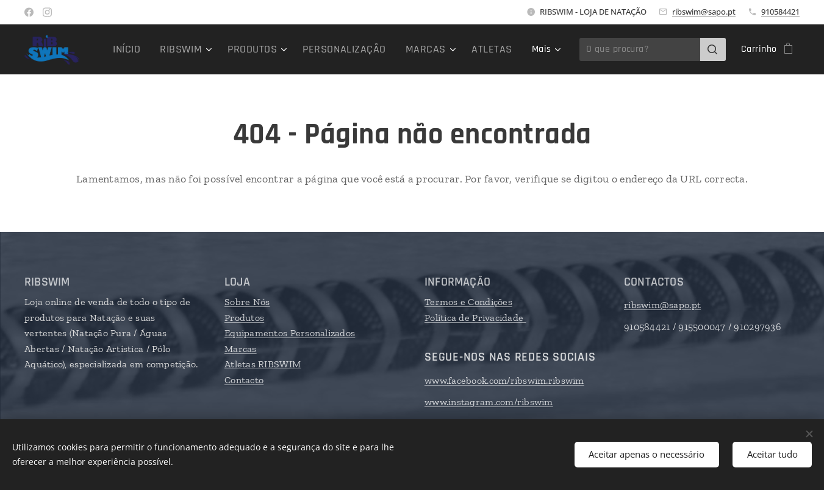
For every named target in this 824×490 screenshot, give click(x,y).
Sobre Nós (247, 302)
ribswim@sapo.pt (704, 11)
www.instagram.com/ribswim (489, 402)
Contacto (243, 380)
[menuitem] (213, 49)
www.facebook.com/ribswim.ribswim (504, 380)
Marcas (240, 349)
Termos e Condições (468, 302)
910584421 (780, 11)
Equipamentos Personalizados (289, 333)
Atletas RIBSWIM (262, 364)
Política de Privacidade (475, 317)
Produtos (244, 317)
